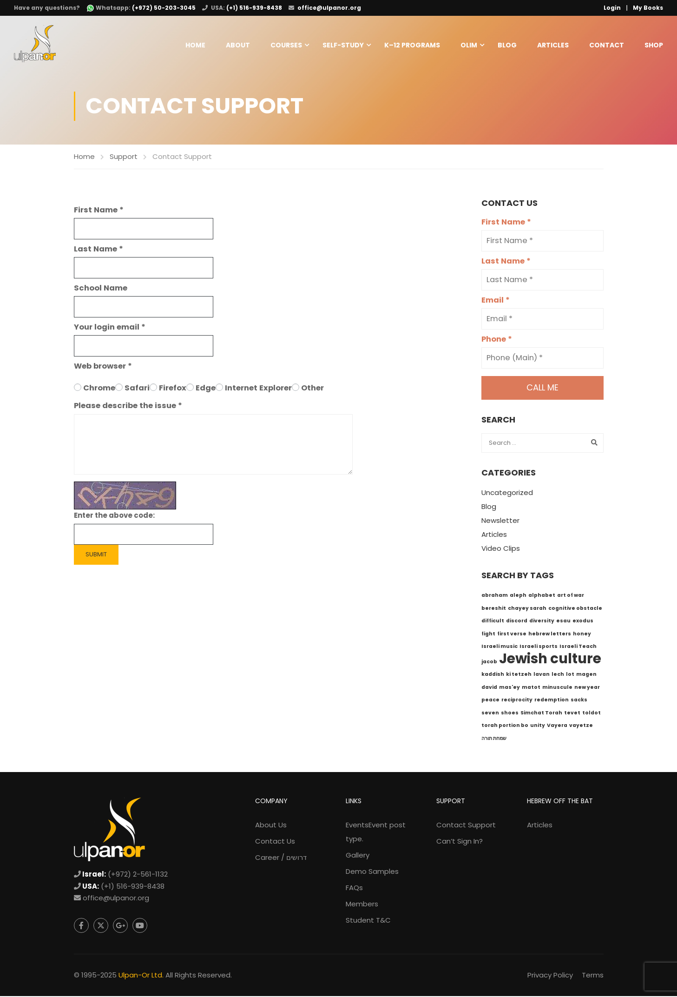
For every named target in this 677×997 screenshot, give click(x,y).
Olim (468, 45)
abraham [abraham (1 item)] (494, 596)
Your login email (109, 328)
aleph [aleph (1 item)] (518, 596)
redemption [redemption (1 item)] (551, 701)
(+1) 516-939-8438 (254, 8)
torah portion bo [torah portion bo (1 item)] (504, 726)
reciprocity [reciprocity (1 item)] (516, 701)
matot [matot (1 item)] (531, 688)
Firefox (172, 388)
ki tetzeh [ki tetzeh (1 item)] (519, 675)
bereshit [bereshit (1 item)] (493, 609)
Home (195, 45)
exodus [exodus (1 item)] (582, 622)
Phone (496, 340)
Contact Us (275, 842)
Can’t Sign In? (459, 842)
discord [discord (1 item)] (516, 622)
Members (362, 905)
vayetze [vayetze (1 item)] (581, 726)
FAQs (354, 889)
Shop (653, 45)
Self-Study (343, 45)
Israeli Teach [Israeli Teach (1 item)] (578, 647)
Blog (507, 45)
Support (124, 157)
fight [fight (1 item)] (488, 634)
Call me (542, 389)
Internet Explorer (258, 388)
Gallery (357, 856)
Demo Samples (372, 873)
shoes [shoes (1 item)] (510, 713)
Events (376, 833)
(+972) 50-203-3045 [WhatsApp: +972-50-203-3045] (164, 8)
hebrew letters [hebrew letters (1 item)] (549, 634)
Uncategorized (507, 494)
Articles (553, 45)
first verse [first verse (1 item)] (511, 634)
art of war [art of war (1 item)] (570, 596)
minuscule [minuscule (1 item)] (557, 688)
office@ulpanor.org (329, 8)
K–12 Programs (412, 45)
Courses (286, 45)
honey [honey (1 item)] (582, 634)
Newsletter (500, 522)
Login (612, 8)
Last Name (98, 249)
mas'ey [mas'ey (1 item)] (509, 688)
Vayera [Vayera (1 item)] (557, 726)
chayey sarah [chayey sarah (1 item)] (527, 609)
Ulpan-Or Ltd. (141, 976)
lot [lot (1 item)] (570, 675)
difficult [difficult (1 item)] (492, 622)
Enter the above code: (114, 517)
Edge (206, 388)
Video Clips (500, 550)
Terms (593, 976)
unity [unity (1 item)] (537, 726)
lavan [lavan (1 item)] (541, 675)
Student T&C (368, 921)
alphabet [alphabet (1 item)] (541, 596)
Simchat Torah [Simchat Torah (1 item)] (541, 713)
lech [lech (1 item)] (558, 675)
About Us (271, 826)
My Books (648, 8)
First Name (99, 210)
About (238, 45)
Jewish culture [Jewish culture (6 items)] (550, 659)
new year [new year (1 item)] (587, 688)
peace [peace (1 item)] (490, 701)
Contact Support (466, 826)
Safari (137, 388)
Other (312, 388)
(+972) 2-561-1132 (138, 875)
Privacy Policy (550, 976)
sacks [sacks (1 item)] (579, 701)
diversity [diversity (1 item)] (541, 622)
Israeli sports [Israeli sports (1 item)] (538, 647)
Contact (606, 45)
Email (495, 301)
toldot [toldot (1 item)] (591, 713)
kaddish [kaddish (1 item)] (492, 675)
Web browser (103, 367)
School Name (100, 289)
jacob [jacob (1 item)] (489, 662)
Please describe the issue (128, 407)
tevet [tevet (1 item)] (572, 713)
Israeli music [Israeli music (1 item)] (499, 647)
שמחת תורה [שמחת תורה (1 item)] (493, 739)
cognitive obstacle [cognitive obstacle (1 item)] (575, 609)
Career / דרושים (281, 859)
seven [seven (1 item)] (490, 713)
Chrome (99, 388)
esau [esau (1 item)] (563, 622)
